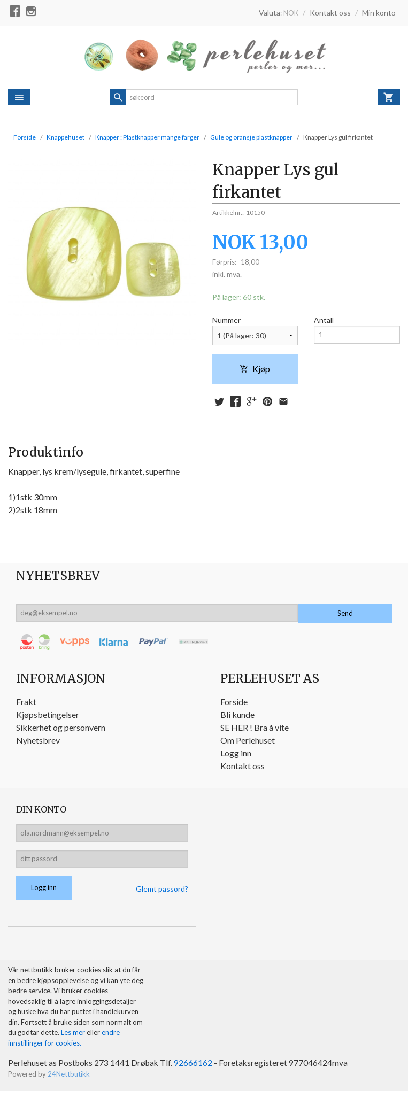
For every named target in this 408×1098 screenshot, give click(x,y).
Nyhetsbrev (38, 742)
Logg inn (235, 754)
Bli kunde (237, 716)
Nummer (226, 320)
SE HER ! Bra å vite (254, 729)
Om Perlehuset (247, 742)
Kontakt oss (242, 767)
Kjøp (255, 369)
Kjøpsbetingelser (47, 716)
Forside (24, 137)
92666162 (196, 1070)
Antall (324, 320)
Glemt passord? (162, 895)
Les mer (74, 1039)
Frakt (26, 703)
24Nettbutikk (69, 1082)
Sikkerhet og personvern (60, 729)
